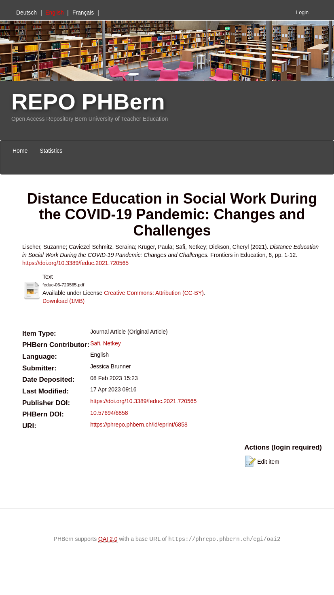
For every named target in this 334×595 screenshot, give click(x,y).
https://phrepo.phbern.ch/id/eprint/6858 (139, 424)
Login (302, 12)
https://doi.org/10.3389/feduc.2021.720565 (75, 263)
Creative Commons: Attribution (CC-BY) (154, 293)
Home (20, 150)
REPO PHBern (88, 101)
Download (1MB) (63, 301)
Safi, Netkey (105, 343)
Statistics (51, 150)
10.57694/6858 (109, 413)
